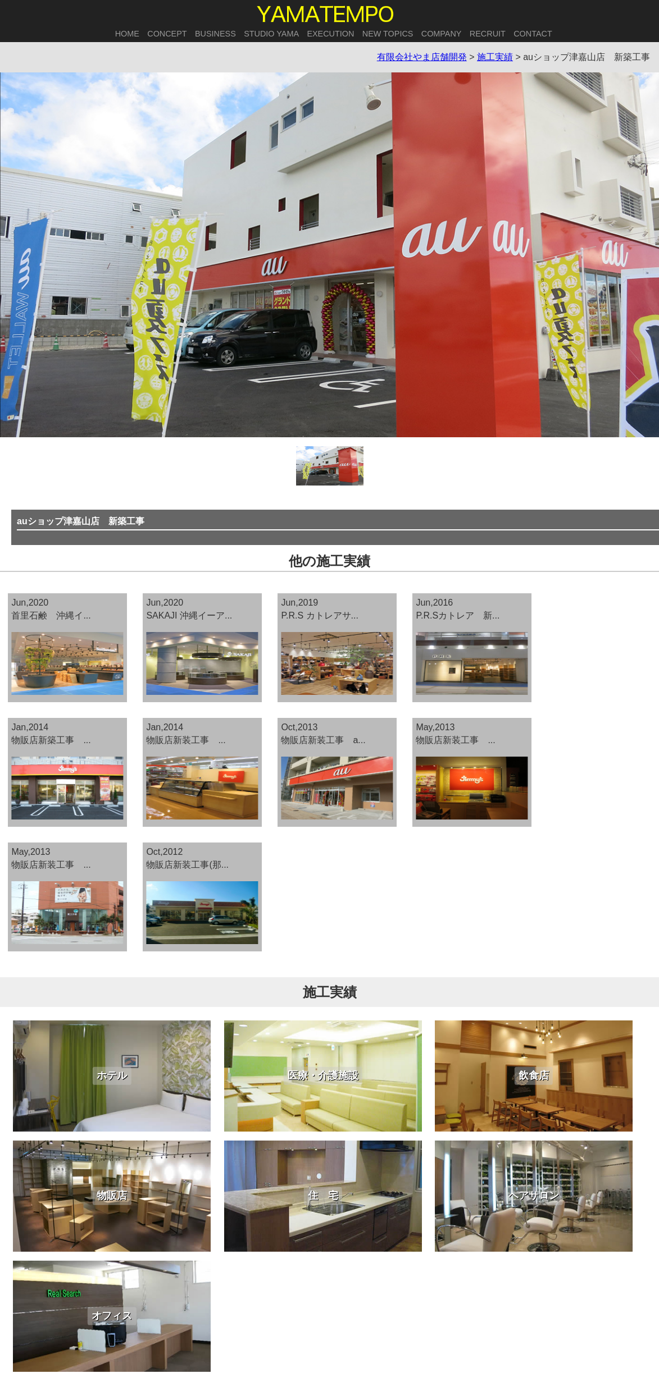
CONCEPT (167, 33)
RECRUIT (488, 33)
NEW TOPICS (387, 33)
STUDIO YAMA (271, 33)
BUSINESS (215, 33)
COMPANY (441, 33)
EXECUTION (330, 33)
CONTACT (532, 33)
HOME (127, 33)
